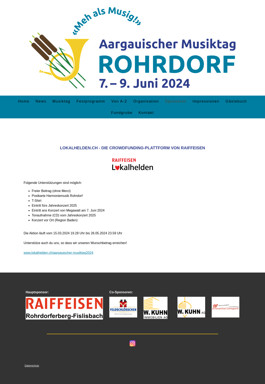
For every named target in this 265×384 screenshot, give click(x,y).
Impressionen (206, 101)
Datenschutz (32, 365)
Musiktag (61, 101)
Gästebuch (236, 101)
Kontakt (146, 113)
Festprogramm (91, 101)
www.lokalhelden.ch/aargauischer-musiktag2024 (58, 252)
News (41, 101)
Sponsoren (175, 101)
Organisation (146, 101)
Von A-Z (119, 101)
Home (24, 101)
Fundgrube (121, 113)
